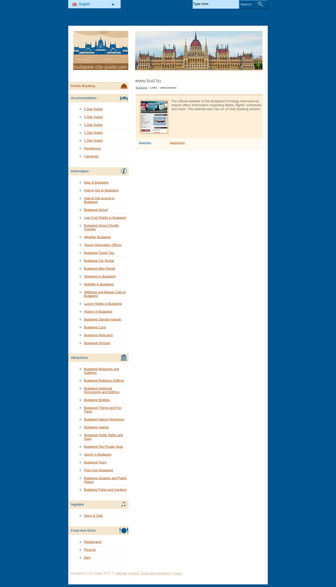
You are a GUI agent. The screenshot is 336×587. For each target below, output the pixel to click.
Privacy (177, 573)
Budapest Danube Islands (102, 319)
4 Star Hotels (93, 117)
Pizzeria (90, 550)
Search (245, 4)
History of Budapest (98, 311)
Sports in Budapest (97, 454)
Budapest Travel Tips (99, 253)
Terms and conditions (155, 573)
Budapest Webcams (98, 335)
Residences (92, 148)
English (84, 4)
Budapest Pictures (97, 343)
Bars (87, 557)
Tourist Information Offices (103, 245)
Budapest (141, 87)
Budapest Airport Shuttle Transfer (101, 227)
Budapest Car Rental (99, 261)
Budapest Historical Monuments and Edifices (101, 390)
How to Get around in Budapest (99, 200)
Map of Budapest (96, 182)
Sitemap (121, 573)
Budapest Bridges (96, 400)
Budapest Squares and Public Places (105, 480)
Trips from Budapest (98, 470)
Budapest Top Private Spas (103, 447)
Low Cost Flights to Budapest (105, 218)
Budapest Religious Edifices (104, 380)
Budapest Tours (95, 462)
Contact (133, 573)
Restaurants (93, 542)
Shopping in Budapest (100, 276)
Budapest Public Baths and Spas (103, 437)
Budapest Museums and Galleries (101, 371)
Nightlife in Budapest (99, 284)
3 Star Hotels (93, 125)
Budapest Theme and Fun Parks (103, 409)
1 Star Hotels (93, 140)
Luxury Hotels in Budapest (103, 304)
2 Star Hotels (93, 133)
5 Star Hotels (93, 109)
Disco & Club (93, 515)
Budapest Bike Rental (99, 268)
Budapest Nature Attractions (104, 419)
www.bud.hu (177, 142)
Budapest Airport (96, 210)
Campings (91, 156)
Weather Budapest (97, 237)
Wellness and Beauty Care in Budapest (105, 294)
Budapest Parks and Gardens (105, 490)
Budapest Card (95, 327)
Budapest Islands (96, 427)
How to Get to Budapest (101, 190)
